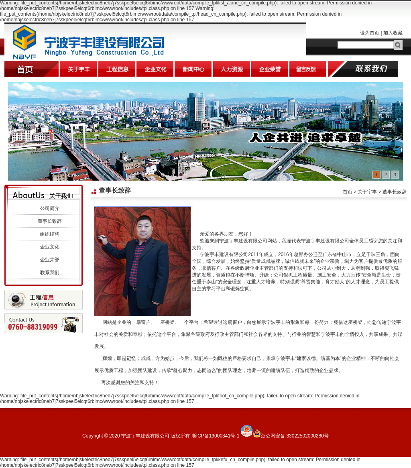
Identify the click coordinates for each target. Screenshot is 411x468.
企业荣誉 (49, 259)
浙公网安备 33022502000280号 (295, 436)
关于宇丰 (367, 192)
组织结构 (49, 234)
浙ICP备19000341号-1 (215, 436)
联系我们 (49, 272)
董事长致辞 (50, 221)
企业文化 (49, 247)
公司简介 (49, 208)
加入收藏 (393, 33)
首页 (347, 192)
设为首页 (369, 33)
